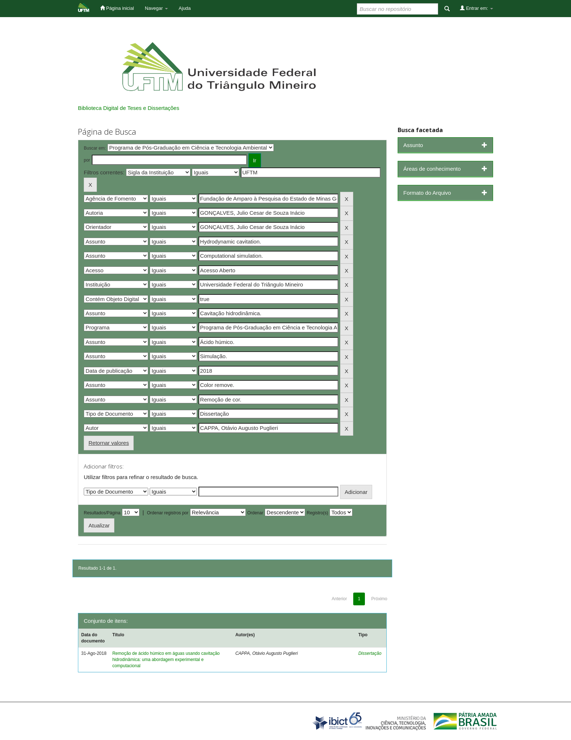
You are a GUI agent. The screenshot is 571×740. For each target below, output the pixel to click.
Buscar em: (95, 148)
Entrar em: (476, 8)
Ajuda (185, 8)
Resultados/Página (102, 512)
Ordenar (255, 512)
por (87, 160)
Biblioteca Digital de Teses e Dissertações (128, 108)
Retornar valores (108, 443)
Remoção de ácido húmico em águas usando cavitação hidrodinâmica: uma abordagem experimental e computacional (166, 659)
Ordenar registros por (167, 512)
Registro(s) (317, 512)
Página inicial (117, 8)
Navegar (156, 8)
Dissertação (369, 653)
